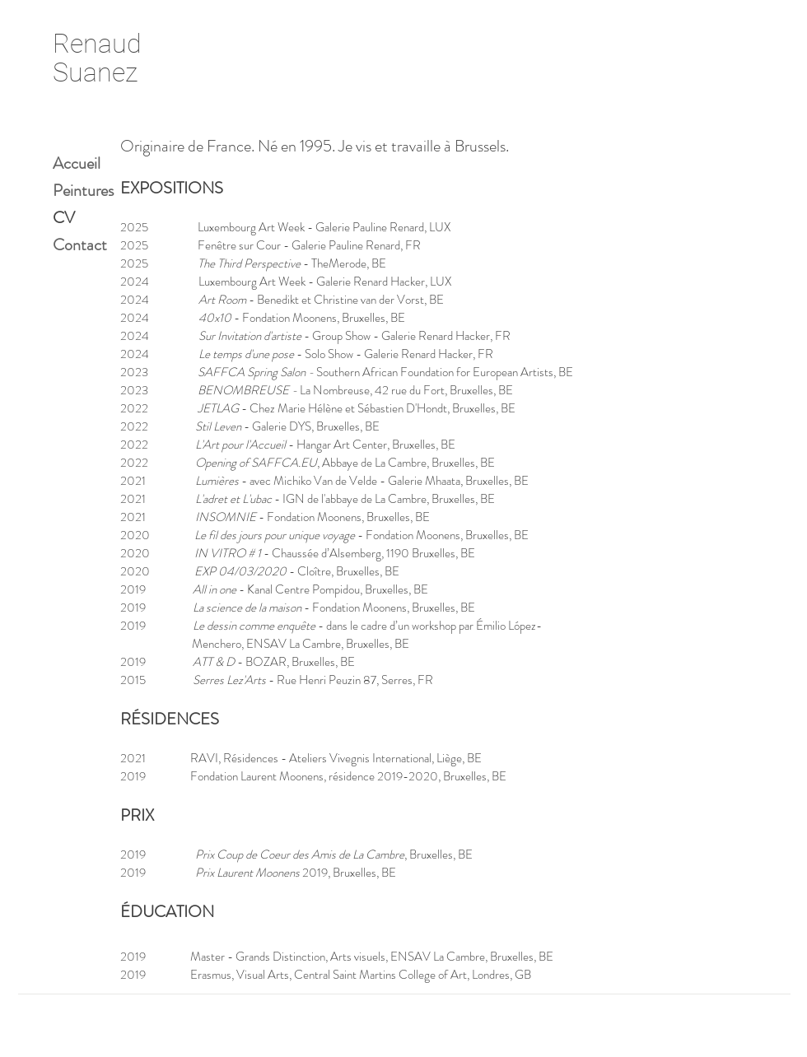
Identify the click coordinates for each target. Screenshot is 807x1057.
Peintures (83, 191)
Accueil (76, 163)
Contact (80, 245)
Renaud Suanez (97, 58)
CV (64, 218)
